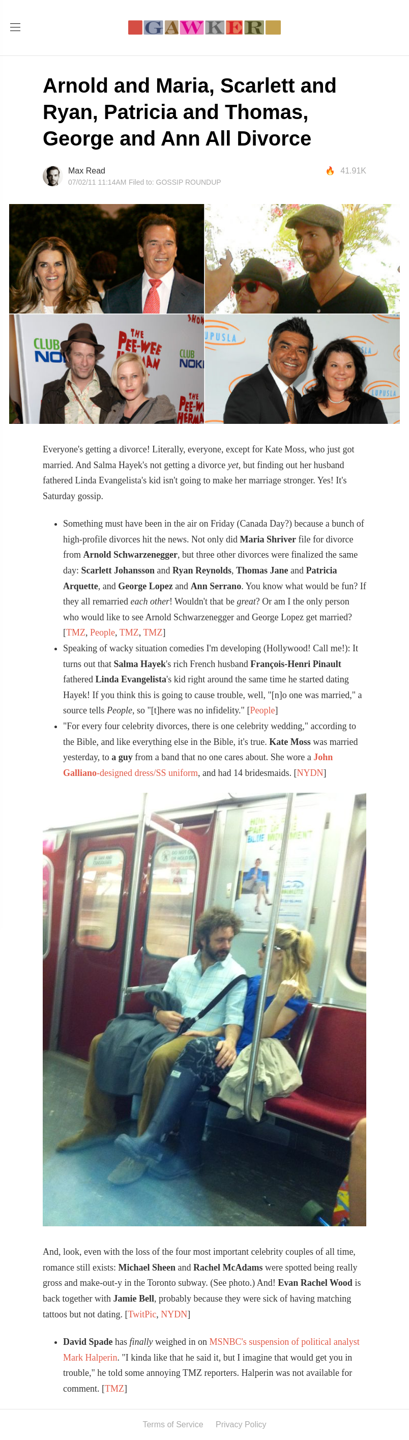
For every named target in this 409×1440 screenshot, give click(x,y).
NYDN (310, 773)
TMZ (75, 632)
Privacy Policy (241, 1424)
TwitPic (142, 1314)
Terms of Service (172, 1424)
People (102, 632)
